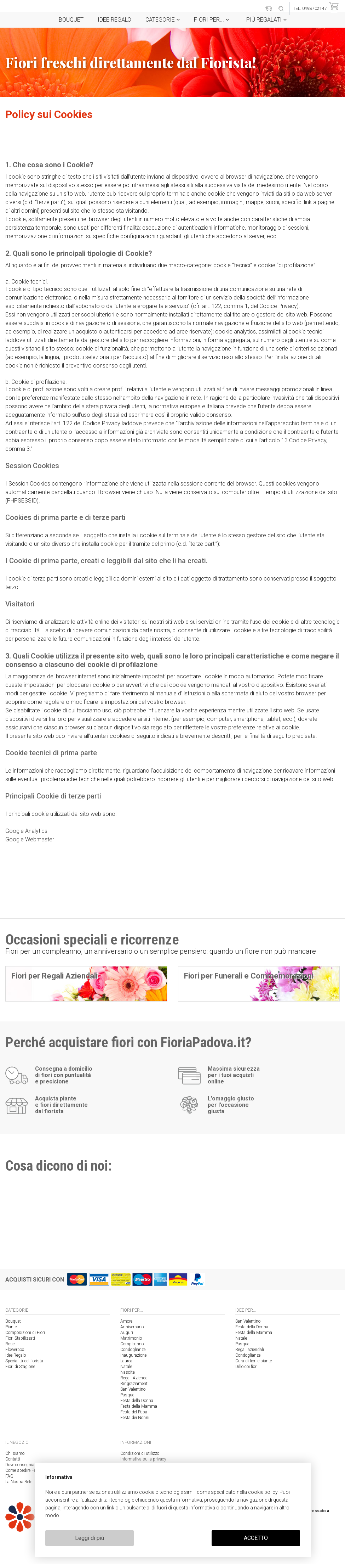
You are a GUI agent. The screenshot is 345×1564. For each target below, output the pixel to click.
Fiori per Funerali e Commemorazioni (249, 975)
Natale (126, 1366)
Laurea (126, 1360)
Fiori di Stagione (20, 1366)
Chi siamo (14, 1453)
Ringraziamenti (134, 1383)
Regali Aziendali (135, 1377)
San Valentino (132, 1389)
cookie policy (262, 1492)
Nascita (127, 1372)
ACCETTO (256, 1538)
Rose (10, 1343)
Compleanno (132, 1343)
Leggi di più (89, 1538)
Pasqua (127, 1394)
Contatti (12, 1459)
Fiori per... (211, 19)
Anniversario (132, 1326)
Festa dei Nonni (134, 1417)
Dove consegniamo (22, 1464)
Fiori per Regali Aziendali (54, 975)
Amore (126, 1321)
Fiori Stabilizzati (20, 1338)
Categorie (162, 19)
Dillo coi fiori (246, 1366)
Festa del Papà (133, 1411)
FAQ (9, 1476)
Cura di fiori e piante (253, 1360)
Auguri (126, 1332)
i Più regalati (265, 19)
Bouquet (71, 19)
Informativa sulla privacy (143, 1459)
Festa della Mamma (138, 1406)
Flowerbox (14, 1349)
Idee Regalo (114, 19)
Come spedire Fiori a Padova (31, 1470)
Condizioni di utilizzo (139, 1453)
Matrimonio (131, 1338)
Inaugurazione (133, 1355)
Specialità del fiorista (24, 1360)
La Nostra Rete (18, 1481)
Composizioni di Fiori (25, 1332)
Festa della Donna (136, 1400)
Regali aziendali (249, 1349)
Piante (11, 1326)
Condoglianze (132, 1349)
